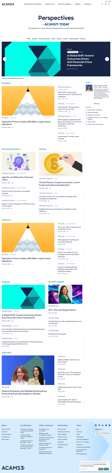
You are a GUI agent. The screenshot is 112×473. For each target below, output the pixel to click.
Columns (59, 38)
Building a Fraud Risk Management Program (45, 452)
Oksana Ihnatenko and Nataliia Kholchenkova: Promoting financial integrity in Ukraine (24, 392)
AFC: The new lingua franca (62, 310)
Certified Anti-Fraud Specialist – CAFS (26, 441)
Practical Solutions (44, 38)
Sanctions (79, 432)
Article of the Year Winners (96, 124)
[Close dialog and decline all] (109, 462)
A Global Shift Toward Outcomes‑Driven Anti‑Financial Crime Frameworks (80, 60)
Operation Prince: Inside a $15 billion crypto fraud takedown (26, 123)
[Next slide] (107, 59)
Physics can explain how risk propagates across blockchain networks (68, 254)
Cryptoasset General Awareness (45, 448)
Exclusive (35, 38)
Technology (79, 437)
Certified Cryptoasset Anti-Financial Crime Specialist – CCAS (27, 446)
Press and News (6, 434)
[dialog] (94, 466)
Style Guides (91, 122)
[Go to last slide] (5, 59)
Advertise (61, 442)
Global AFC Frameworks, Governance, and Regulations (46, 439)
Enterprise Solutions (64, 432)
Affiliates (60, 447)
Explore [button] (78, 4)
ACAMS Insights (74, 38)
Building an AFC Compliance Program (45, 434)
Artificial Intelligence (82, 439)
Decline (101, 469)
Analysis (65, 38)
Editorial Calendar (93, 112)
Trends (53, 38)
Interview (82, 38)
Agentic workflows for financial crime (17, 178)
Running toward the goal (57, 334)
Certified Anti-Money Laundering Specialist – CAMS (27, 430)
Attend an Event (62, 437)
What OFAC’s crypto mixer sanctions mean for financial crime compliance (70, 94)
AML (77, 429)
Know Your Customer (82, 442)
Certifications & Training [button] (32, 4)
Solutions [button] (87, 4)
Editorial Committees (94, 115)
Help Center (5, 439)
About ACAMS (6, 429)
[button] (102, 4)
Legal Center (99, 429)
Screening (79, 444)
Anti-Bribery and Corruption (44, 430)
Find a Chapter (62, 434)
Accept (106, 469)
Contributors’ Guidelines (95, 110)
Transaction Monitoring (83, 447)
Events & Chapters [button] (65, 4)
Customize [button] (83, 469)
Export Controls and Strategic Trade (45, 444)
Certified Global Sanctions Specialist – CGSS (26, 436)
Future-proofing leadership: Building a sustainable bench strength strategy (68, 269)
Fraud (78, 434)
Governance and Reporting (81, 450)
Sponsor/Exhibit (62, 439)
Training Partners (63, 444)
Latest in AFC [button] (50, 4)
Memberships (62, 429)
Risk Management (81, 454)
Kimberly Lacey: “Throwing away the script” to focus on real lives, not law (69, 375)
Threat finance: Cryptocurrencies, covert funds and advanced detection (59, 183)
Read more (97, 103)
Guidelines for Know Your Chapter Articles (98, 118)
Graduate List (6, 437)
